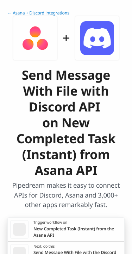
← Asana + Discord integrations (38, 13)
